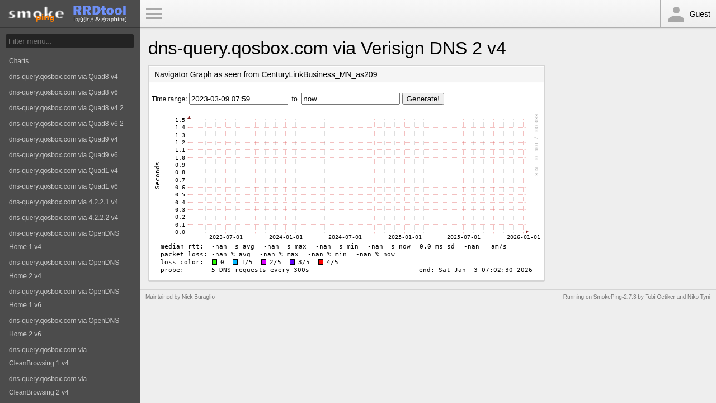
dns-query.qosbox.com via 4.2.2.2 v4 (63, 218)
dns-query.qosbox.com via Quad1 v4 (63, 171)
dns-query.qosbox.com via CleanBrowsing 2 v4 (48, 385)
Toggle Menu (154, 14)
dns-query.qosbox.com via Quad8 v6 (63, 92)
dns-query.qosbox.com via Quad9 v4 (63, 139)
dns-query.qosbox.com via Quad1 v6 (63, 186)
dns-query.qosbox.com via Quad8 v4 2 (66, 108)
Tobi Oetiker (660, 297)
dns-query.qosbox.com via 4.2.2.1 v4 (63, 202)
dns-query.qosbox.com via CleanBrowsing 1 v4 (48, 356)
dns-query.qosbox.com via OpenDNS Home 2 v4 (64, 269)
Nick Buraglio (198, 297)
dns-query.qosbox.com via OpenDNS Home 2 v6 (64, 327)
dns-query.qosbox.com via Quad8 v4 (63, 77)
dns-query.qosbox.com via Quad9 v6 (63, 155)
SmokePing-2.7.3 (615, 297)
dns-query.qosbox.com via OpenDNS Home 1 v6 (64, 298)
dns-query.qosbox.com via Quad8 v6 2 (66, 124)
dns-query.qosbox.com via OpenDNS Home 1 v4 (64, 240)
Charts (19, 61)
